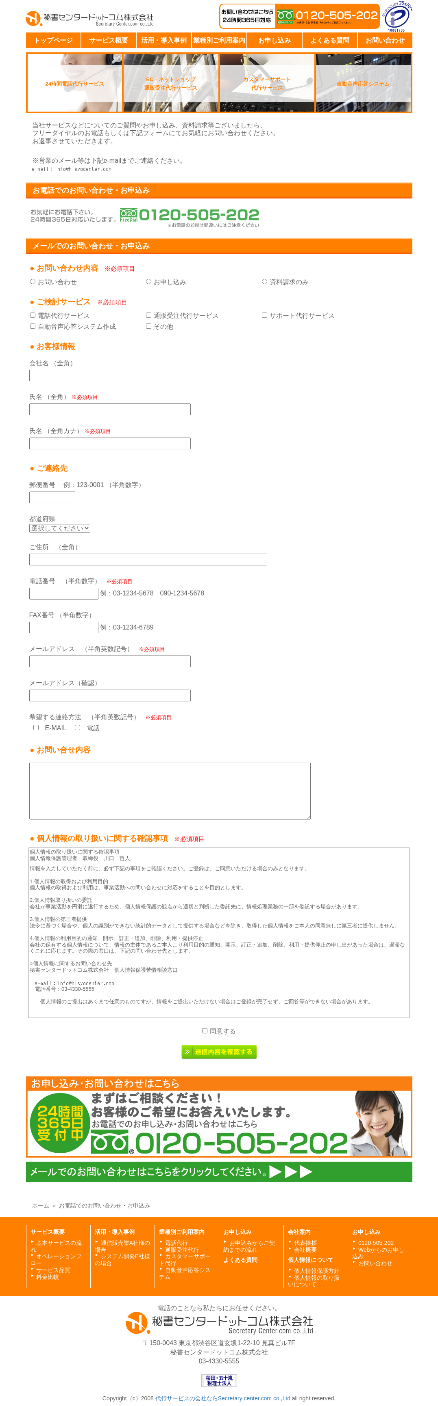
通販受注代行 (182, 1249)
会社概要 (305, 1249)
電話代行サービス (64, 315)
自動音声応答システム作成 (77, 326)
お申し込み (274, 40)
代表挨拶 (305, 1243)
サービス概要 (108, 40)
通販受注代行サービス (186, 315)
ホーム (40, 1205)
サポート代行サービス (302, 315)
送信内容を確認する (219, 1052)
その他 (163, 326)
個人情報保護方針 (317, 1271)
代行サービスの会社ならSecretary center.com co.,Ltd (223, 1398)
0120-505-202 (376, 1243)
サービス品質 (53, 1270)
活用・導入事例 (164, 40)
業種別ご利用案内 (219, 40)
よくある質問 (329, 40)
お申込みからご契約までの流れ (249, 1246)
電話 (93, 728)
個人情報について (310, 1260)
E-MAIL (56, 728)
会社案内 (299, 1232)
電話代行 (176, 1243)
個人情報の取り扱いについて (314, 1281)
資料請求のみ (289, 281)
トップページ (53, 40)
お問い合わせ (385, 40)
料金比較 (47, 1277)
